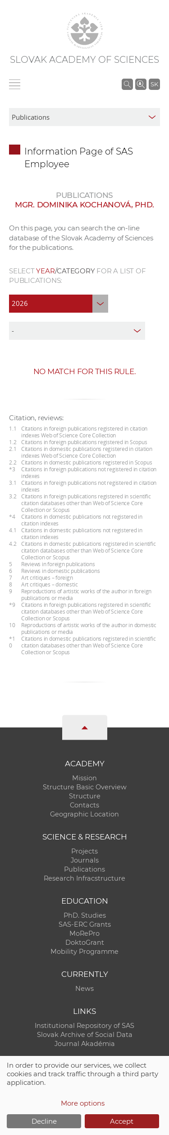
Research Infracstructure (84, 878)
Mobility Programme (84, 951)
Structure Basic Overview (85, 787)
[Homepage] (85, 31)
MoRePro (84, 933)
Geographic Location (84, 814)
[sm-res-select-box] (84, 117)
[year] (58, 304)
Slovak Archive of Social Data (84, 1035)
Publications (84, 869)
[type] (77, 331)
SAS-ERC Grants (85, 924)
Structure (84, 796)
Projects (84, 851)
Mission (84, 778)
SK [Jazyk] (154, 84)
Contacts (84, 805)
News (84, 989)
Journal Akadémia (85, 1044)
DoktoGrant (84, 942)
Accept (121, 1121)
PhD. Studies (85, 915)
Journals (85, 860)
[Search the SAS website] (127, 84)
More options (83, 1103)
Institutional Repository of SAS (84, 1026)
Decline (44, 1121)
